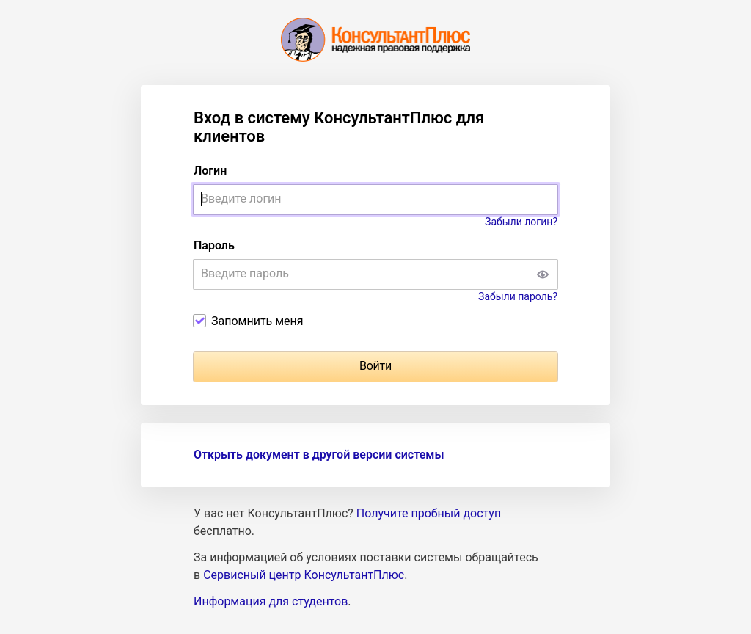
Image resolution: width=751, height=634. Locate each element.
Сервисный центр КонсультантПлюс (303, 575)
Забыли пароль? (517, 296)
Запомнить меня (257, 321)
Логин (210, 171)
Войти (375, 366)
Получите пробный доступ (428, 513)
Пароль (214, 245)
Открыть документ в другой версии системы (319, 455)
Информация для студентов (271, 601)
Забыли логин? (521, 221)
